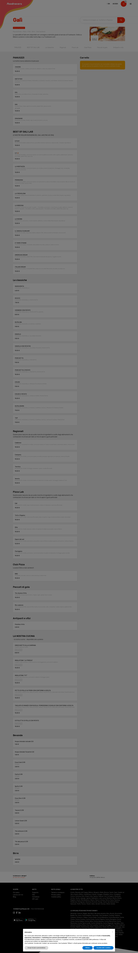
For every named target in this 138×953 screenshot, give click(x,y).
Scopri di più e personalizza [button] (36, 947)
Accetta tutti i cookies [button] (103, 947)
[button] (112, 931)
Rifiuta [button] (87, 947)
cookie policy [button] (85, 937)
